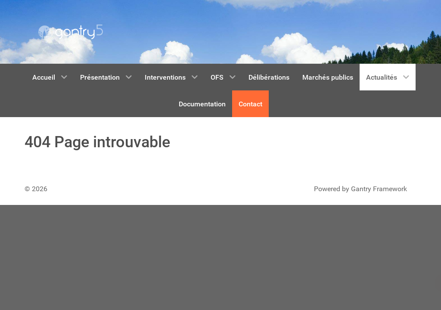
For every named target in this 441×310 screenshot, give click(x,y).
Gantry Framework (379, 189)
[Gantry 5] (70, 32)
